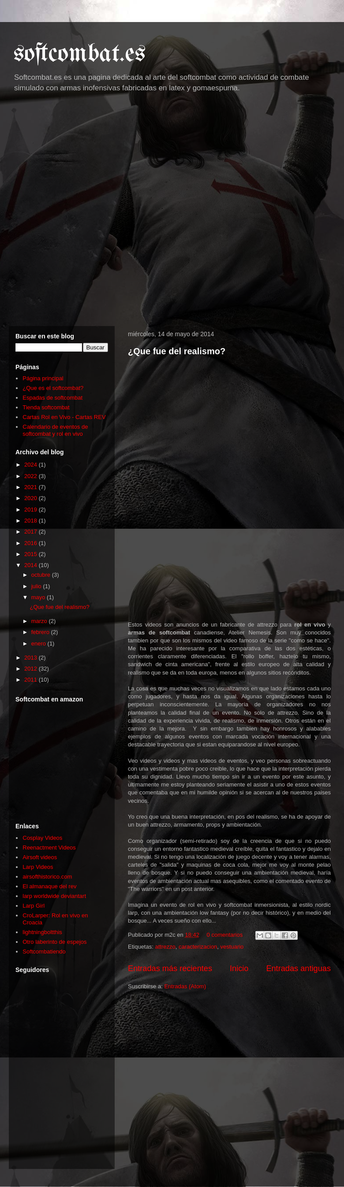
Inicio (239, 968)
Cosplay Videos (42, 838)
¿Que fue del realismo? (176, 351)
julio (37, 586)
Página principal (43, 378)
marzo (40, 621)
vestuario (232, 946)
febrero (41, 632)
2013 (31, 657)
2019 (31, 509)
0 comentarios (225, 934)
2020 (31, 498)
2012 (31, 668)
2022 (31, 476)
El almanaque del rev (49, 886)
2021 (31, 487)
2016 (31, 543)
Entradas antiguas (298, 968)
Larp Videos (37, 867)
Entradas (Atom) (185, 986)
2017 (31, 531)
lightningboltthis (42, 932)
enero (39, 643)
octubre (41, 574)
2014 (31, 565)
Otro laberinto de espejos (54, 941)
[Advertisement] (102, 212)
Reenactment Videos (48, 847)
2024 (31, 464)
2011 (31, 679)
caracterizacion (198, 946)
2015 (31, 554)
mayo (39, 597)
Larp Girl (33, 905)
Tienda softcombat (45, 407)
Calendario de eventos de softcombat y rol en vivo (55, 430)
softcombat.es (79, 54)
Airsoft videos (39, 857)
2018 (31, 520)
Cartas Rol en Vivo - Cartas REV (63, 417)
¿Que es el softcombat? (52, 388)
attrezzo (165, 946)
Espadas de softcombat (52, 397)
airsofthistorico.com (47, 876)
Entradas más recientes (170, 968)
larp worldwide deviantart (54, 896)
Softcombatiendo (44, 951)
